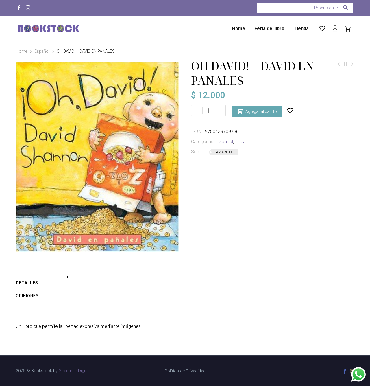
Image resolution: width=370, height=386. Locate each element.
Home (238, 28)
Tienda (301, 28)
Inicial (241, 141)
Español (41, 51)
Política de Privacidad (185, 371)
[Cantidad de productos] (208, 110)
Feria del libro (269, 28)
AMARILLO (225, 152)
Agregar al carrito (257, 110)
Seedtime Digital (74, 370)
